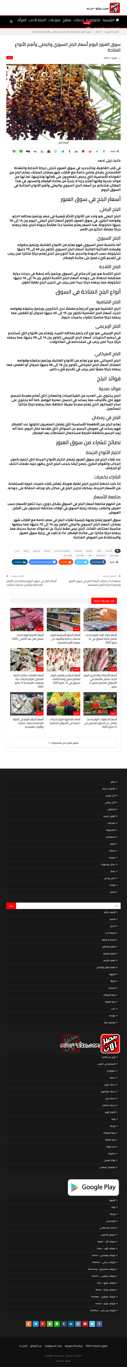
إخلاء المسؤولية (53, 1345)
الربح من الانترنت (108, 1057)
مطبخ (67, 19)
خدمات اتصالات (108, 1105)
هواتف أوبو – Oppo (106, 1248)
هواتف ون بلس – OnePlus (102, 1310)
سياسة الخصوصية (74, 1345)
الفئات (99, 551)
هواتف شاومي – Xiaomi (103, 1276)
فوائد (90, 555)
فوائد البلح (80, 555)
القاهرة (47, 551)
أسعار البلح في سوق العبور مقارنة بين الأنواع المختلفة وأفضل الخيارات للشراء (31, 582)
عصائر (113, 871)
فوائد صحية (68, 555)
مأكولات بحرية (108, 789)
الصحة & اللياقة (108, 940)
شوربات (112, 857)
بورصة (112, 1126)
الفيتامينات (78, 551)
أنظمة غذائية (109, 912)
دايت (113, 1009)
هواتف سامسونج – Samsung (101, 1269)
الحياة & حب (37, 19)
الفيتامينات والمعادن (62, 551)
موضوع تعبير (109, 1022)
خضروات (111, 1153)
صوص (112, 844)
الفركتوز (89, 551)
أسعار (9, 57)
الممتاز (26, 551)
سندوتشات (110, 837)
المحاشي (111, 809)
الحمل (112, 926)
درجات (17, 551)
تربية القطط (110, 1002)
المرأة (22, 19)
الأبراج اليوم (110, 1112)
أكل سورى (110, 795)
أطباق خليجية (109, 816)
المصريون (36, 551)
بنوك (113, 1119)
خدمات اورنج (109, 1084)
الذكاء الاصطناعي (107, 1228)
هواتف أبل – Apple (106, 1241)
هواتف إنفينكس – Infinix (103, 1255)
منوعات (54, 19)
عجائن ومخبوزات (108, 864)
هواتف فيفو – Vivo (106, 1283)
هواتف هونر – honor (105, 1303)
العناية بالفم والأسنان (105, 967)
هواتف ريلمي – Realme (103, 1262)
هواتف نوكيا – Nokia (105, 1290)
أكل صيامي (110, 802)
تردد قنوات (110, 1146)
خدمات (79, 19)
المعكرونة (110, 830)
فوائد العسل (109, 1160)
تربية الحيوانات (109, 995)
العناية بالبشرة (109, 953)
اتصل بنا (23, 1345)
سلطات (112, 851)
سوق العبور (114, 555)
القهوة (112, 974)
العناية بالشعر (109, 960)
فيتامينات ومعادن (107, 1167)
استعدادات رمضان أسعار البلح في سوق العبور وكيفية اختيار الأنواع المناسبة (95, 582)
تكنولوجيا (93, 19)
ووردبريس (110, 1221)
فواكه (112, 885)
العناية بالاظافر (109, 947)
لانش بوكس (109, 878)
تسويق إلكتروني (107, 1235)
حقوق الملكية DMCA (97, 1345)
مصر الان (60, 1361)
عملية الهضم (101, 555)
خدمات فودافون (107, 1091)
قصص (112, 892)
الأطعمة (108, 551)
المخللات (111, 823)
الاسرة (112, 919)
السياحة (112, 988)
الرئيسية (111, 19)
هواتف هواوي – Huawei (103, 1297)
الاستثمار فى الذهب (106, 1064)
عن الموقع (36, 1345)
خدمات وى (110, 1098)
